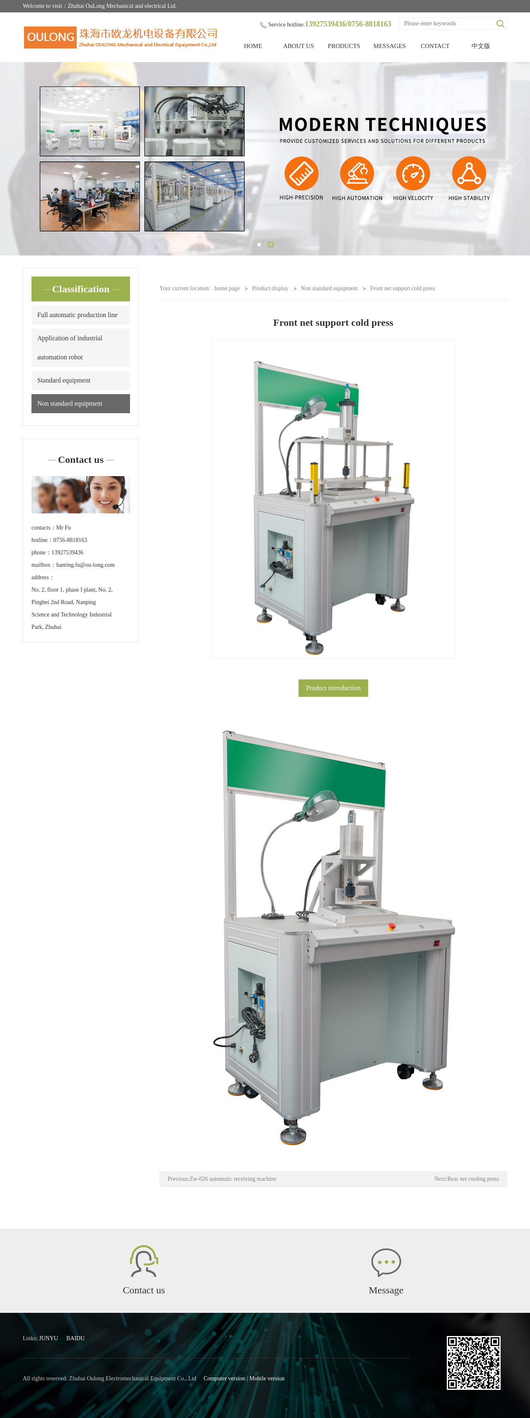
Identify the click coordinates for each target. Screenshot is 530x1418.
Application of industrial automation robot (69, 348)
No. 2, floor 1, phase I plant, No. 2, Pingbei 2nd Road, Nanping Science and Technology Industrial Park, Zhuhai (72, 608)
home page (227, 288)
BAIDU (75, 1338)
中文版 (481, 46)
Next (511, 158)
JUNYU (48, 1338)
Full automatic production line (77, 314)
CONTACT (435, 46)
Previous (18, 158)
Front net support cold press (402, 288)
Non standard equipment (69, 403)
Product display (270, 288)
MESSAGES (389, 46)
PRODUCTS (344, 46)
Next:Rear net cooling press (466, 1179)
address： (43, 577)
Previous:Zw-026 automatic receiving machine (222, 1179)
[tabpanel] (265, 158)
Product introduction (333, 687)
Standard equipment (63, 380)
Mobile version (266, 1378)
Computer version (225, 1378)
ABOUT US (298, 46)
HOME (253, 46)
